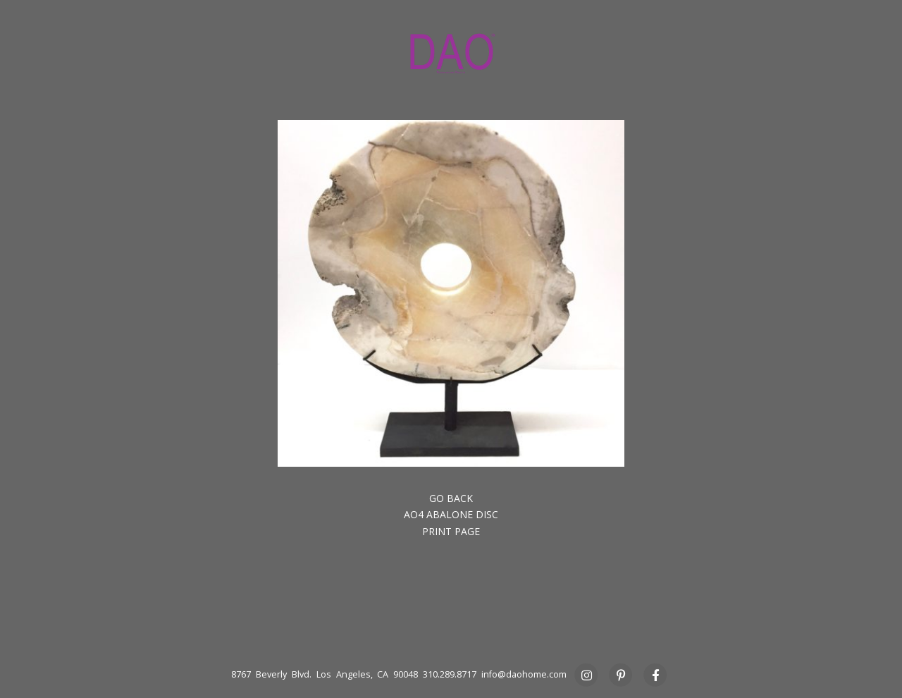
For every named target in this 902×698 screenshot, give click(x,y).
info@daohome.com (524, 674)
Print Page (451, 531)
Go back (451, 498)
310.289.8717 (449, 674)
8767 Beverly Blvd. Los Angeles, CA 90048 (324, 674)
